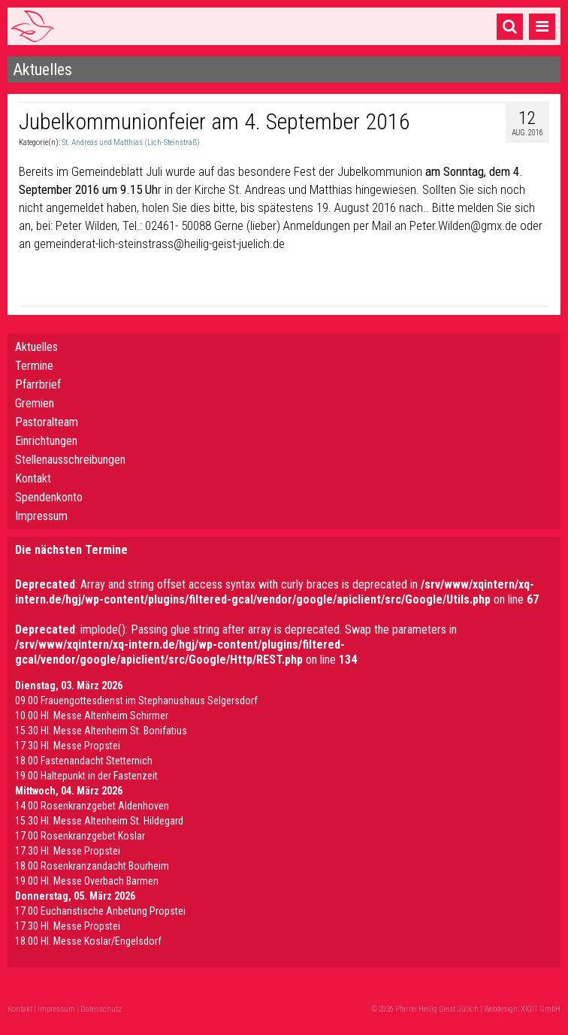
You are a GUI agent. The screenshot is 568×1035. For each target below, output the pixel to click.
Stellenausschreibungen (70, 459)
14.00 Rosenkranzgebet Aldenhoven (92, 806)
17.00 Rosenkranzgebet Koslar (80, 836)
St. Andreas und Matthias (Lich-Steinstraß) (131, 142)
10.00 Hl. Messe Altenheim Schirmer (91, 716)
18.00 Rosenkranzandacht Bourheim (92, 866)
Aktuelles (36, 347)
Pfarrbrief (38, 384)
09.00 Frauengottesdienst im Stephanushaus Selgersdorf (136, 701)
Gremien (34, 403)
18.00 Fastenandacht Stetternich (84, 761)
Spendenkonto (49, 497)
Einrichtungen (46, 441)
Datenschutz (101, 1009)
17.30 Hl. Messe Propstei (67, 746)
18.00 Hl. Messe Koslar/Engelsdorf (88, 941)
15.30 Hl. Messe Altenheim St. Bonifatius (101, 731)
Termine (34, 366)
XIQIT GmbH (540, 1009)
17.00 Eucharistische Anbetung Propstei (100, 911)
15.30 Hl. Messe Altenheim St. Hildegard (99, 821)
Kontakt (33, 478)
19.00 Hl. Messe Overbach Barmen (87, 881)
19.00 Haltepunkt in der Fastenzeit (86, 776)
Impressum (41, 516)
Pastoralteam (46, 422)
